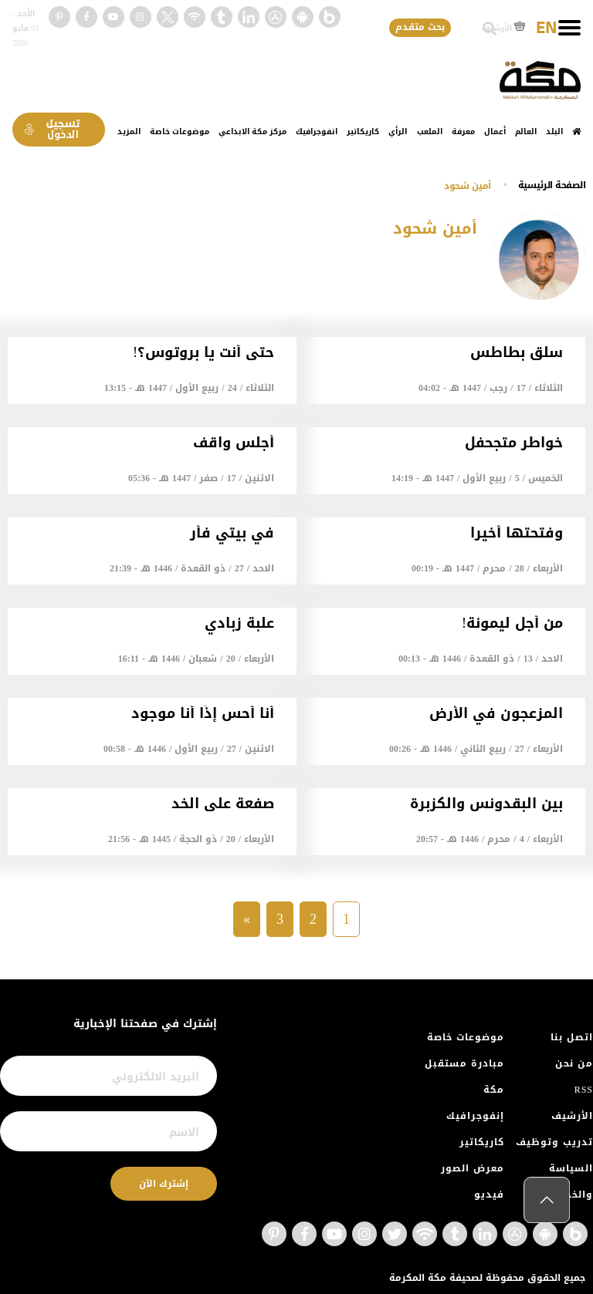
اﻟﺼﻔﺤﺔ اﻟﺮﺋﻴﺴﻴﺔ (552, 185)
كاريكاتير (363, 131)
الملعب (429, 131)
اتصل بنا (572, 1037)
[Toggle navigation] (569, 27)
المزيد (129, 131)
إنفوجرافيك (475, 1115)
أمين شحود (467, 185)
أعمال (495, 131)
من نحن (574, 1063)
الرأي (397, 131)
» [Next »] (246, 919)
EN (546, 28)
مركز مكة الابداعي (252, 131)
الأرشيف (504, 28)
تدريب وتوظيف (554, 1142)
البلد (554, 131)
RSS (583, 1089)
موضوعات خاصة (179, 131)
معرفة (463, 131)
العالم (526, 131)
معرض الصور (472, 1168)
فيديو (489, 1194)
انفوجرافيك (316, 131)
